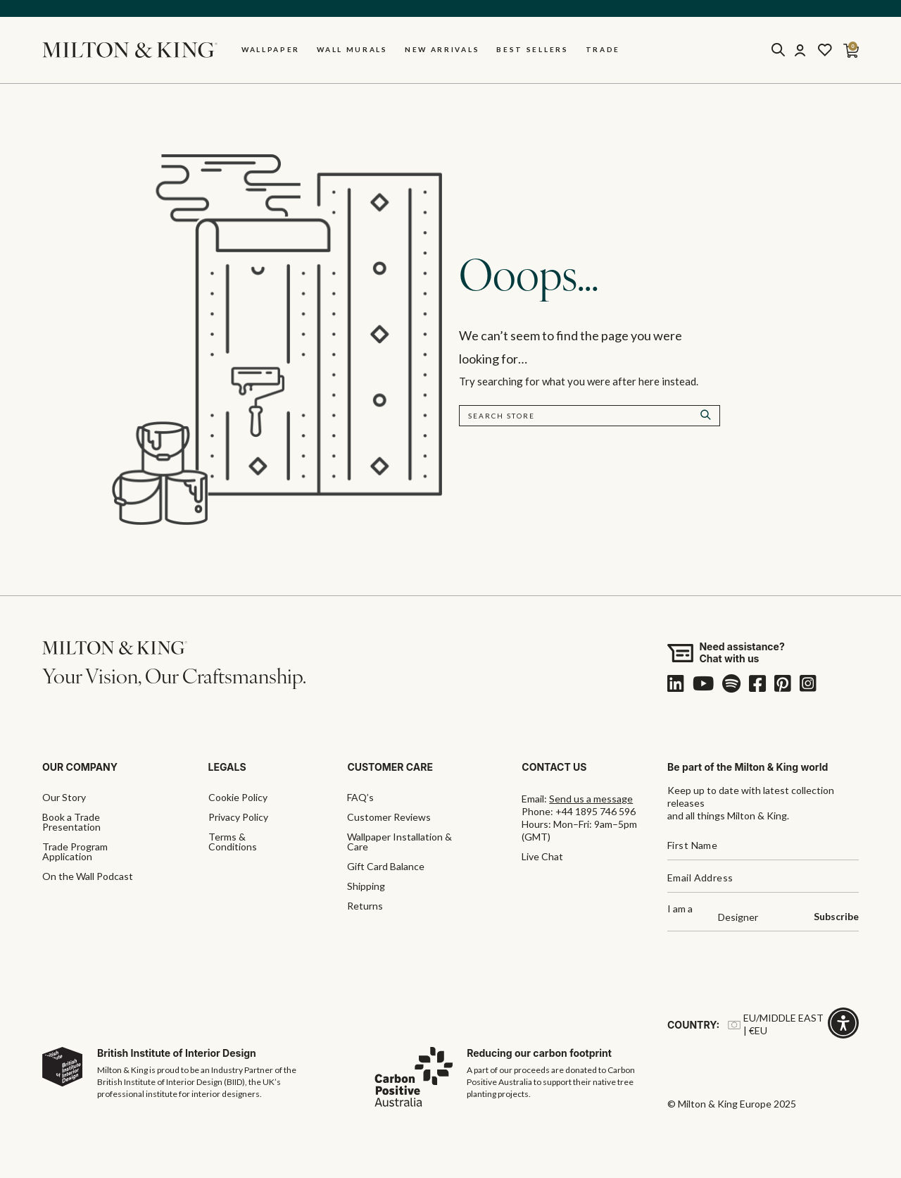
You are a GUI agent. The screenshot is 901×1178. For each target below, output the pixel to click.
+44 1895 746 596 (595, 811)
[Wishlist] (825, 50)
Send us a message (591, 799)
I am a (680, 909)
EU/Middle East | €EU (776, 1024)
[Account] (799, 50)
